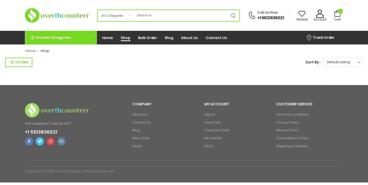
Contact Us (216, 37)
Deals (137, 146)
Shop (125, 37)
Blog (169, 37)
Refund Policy (287, 130)
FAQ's (209, 146)
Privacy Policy (287, 122)
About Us (189, 37)
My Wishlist (213, 138)
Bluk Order (141, 138)
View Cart (212, 122)
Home (107, 37)
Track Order (320, 37)
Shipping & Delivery (292, 146)
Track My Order (217, 130)
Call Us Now (267, 12)
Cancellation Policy (292, 138)
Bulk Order (147, 37)
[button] (61, 37)
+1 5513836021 (270, 18)
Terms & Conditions (292, 114)
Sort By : (313, 62)
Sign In (209, 114)
